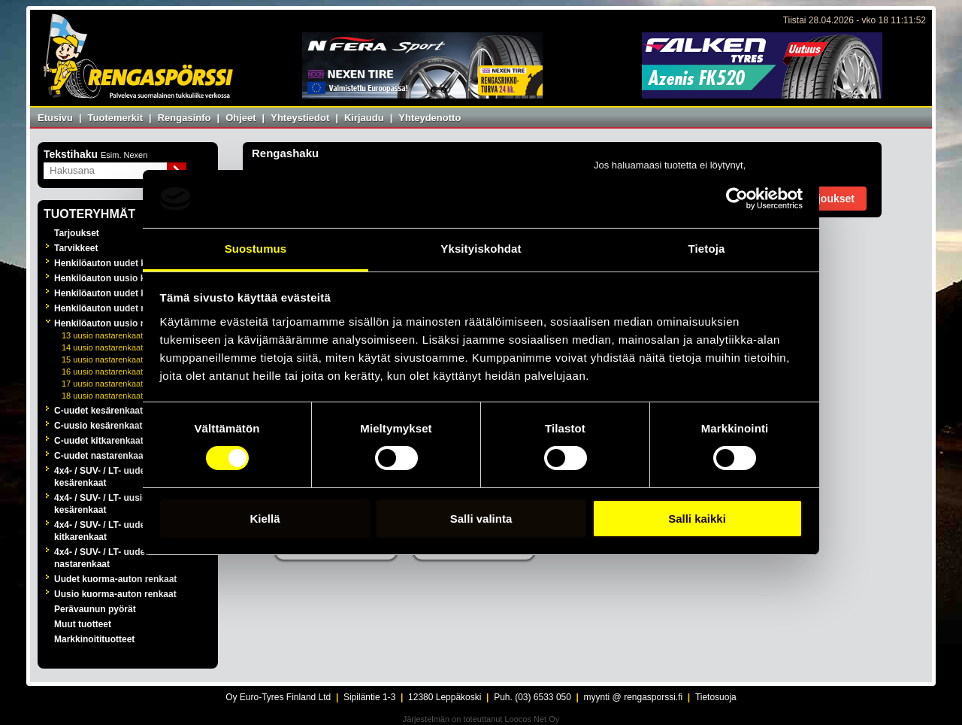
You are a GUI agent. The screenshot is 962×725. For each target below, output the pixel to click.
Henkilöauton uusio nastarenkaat (125, 323)
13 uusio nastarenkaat (102, 335)
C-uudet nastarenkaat (100, 455)
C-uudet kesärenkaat (98, 410)
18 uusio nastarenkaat (102, 395)
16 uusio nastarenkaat (102, 371)
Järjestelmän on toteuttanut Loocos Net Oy (481, 718)
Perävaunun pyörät (95, 609)
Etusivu (55, 117)
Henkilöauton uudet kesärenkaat (123, 263)
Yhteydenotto (429, 117)
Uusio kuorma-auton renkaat (115, 594)
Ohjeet (240, 117)
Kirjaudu (364, 117)
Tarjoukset (76, 233)
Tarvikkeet (76, 248)
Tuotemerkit (115, 117)
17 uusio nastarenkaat (102, 383)
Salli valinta (481, 518)
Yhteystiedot (300, 117)
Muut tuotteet (82, 624)
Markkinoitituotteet (94, 639)
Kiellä (265, 518)
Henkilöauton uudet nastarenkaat (125, 308)
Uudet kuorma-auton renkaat (115, 579)
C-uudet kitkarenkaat (99, 440)
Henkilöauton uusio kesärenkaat (123, 278)
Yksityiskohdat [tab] (480, 248)
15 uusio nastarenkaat (102, 359)
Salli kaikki (697, 518)
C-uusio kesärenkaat (98, 425)
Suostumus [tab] (256, 248)
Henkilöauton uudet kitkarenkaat (123, 293)
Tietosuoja (716, 697)
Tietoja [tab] (706, 248)
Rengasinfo (184, 117)
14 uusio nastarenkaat (102, 347)
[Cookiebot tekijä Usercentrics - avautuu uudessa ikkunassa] (737, 198)
